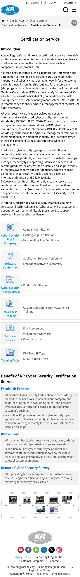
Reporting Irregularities (50, 557)
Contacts (55, 561)
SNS (74, 23)
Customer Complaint (31, 561)
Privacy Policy (22, 557)
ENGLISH (69, 2)
